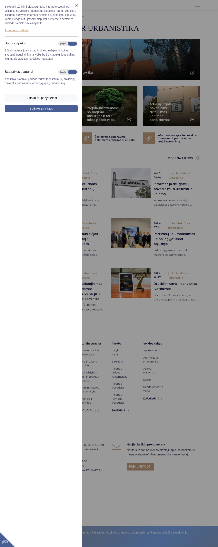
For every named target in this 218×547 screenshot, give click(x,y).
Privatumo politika (16, 30)
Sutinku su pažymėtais (41, 98)
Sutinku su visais (41, 108)
